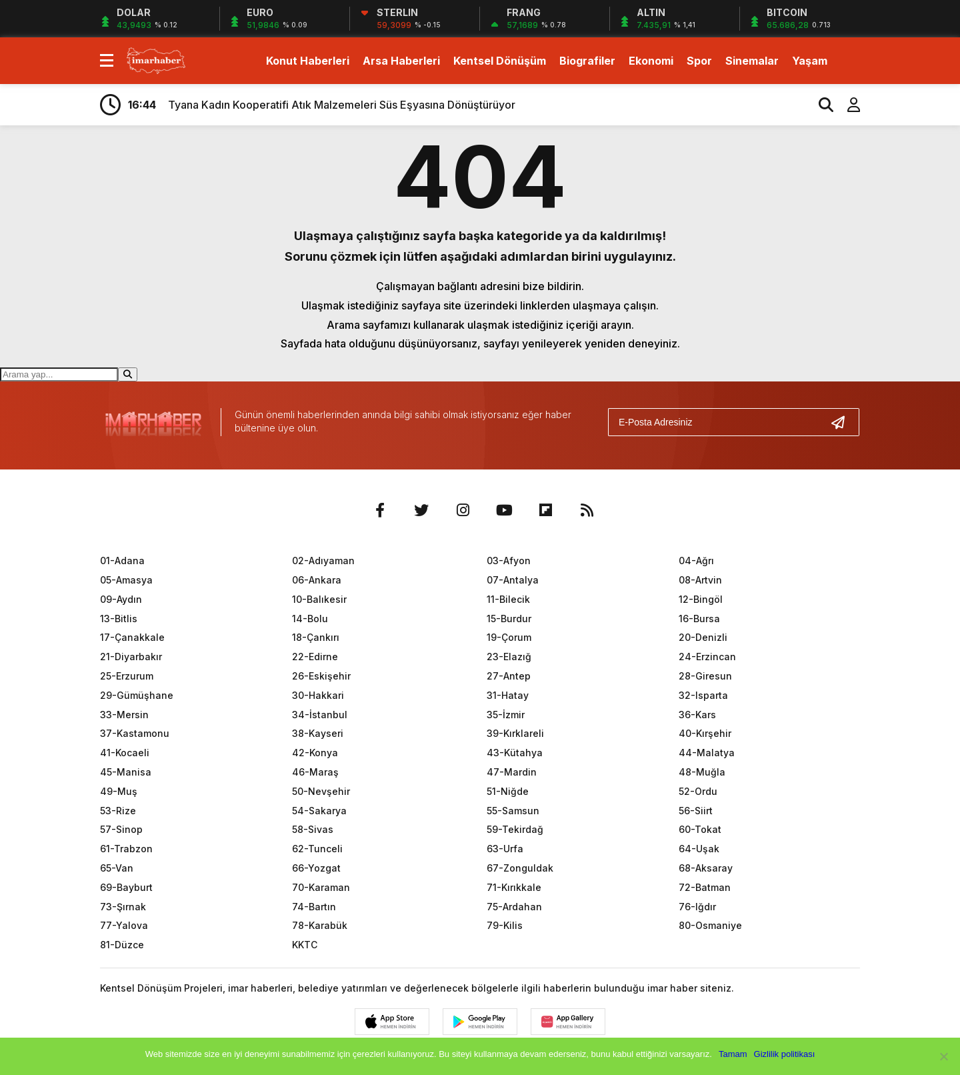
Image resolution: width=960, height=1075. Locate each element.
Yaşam (809, 60)
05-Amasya (126, 580)
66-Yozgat (316, 868)
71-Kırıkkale (514, 887)
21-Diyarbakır (131, 656)
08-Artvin (700, 580)
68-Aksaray (706, 868)
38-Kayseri (317, 733)
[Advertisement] (915, 345)
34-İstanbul (319, 714)
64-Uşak (699, 848)
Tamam (733, 1054)
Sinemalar (752, 60)
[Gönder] (843, 422)
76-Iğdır (697, 906)
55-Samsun (513, 810)
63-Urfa (505, 848)
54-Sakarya (319, 810)
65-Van (116, 868)
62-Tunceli (317, 848)
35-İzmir (506, 714)
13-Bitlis (118, 618)
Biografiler (587, 60)
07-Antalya (513, 580)
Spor (699, 60)
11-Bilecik (508, 599)
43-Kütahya (515, 752)
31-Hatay (508, 695)
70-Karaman (321, 887)
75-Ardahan (514, 906)
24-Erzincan (707, 656)
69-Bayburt (126, 887)
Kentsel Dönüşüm (499, 60)
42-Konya (315, 752)
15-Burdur (509, 618)
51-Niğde (508, 791)
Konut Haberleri (307, 60)
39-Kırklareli (515, 733)
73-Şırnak (123, 906)
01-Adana (122, 560)
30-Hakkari (318, 695)
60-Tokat (700, 829)
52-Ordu (698, 791)
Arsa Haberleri (401, 60)
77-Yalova (124, 925)
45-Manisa (125, 772)
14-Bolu (310, 618)
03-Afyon (509, 560)
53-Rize (118, 810)
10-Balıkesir (319, 599)
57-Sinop (121, 829)
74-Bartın (314, 906)
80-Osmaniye (710, 925)
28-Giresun (705, 676)
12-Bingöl (701, 599)
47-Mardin (512, 772)
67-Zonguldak (520, 868)
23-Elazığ (509, 656)
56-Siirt (696, 810)
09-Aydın (121, 599)
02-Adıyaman (323, 560)
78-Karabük (319, 925)
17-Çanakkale (132, 637)
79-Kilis (505, 925)
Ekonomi (651, 60)
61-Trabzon (126, 848)
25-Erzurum (126, 676)
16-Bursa (699, 618)
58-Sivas (312, 829)
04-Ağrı (696, 560)
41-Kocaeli (124, 752)
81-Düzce (122, 944)
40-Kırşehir (705, 733)
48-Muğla (702, 772)
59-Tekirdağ (515, 829)
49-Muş (118, 791)
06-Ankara (316, 580)
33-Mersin (124, 714)
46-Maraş (315, 772)
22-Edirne (315, 656)
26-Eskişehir (321, 676)
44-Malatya (707, 752)
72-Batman (705, 887)
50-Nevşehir (321, 791)
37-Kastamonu (134, 733)
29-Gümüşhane (136, 695)
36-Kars (697, 714)
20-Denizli (703, 637)
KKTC (304, 944)
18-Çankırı (315, 637)
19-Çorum (509, 637)
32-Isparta (703, 695)
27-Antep (509, 676)
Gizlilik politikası (784, 1054)
